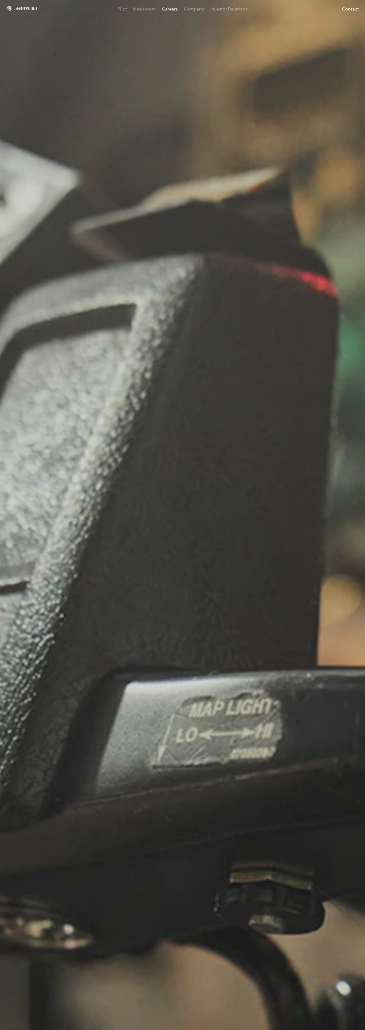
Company (194, 8)
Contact (350, 8)
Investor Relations (229, 8)
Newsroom (144, 8)
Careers (170, 8)
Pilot (122, 8)
